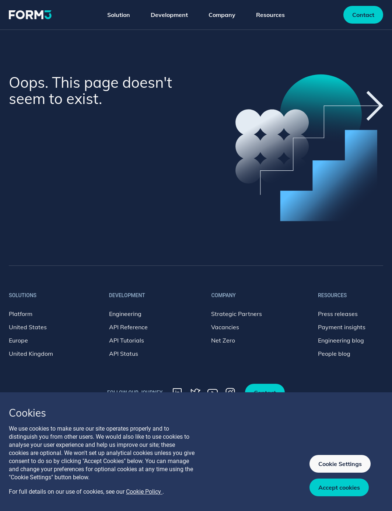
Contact (363, 14)
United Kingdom (31, 353)
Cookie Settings (340, 463)
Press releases (338, 313)
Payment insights (341, 327)
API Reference (128, 327)
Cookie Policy (144, 491)
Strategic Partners (236, 313)
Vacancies (225, 327)
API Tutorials (126, 340)
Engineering (125, 313)
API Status (123, 353)
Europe (18, 340)
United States (28, 327)
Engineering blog (341, 340)
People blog (334, 353)
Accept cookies (339, 487)
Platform (20, 313)
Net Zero (223, 340)
